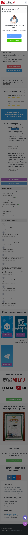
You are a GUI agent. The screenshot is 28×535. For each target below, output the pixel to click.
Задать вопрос (14, 36)
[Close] (25, 9)
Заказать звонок (14, 40)
